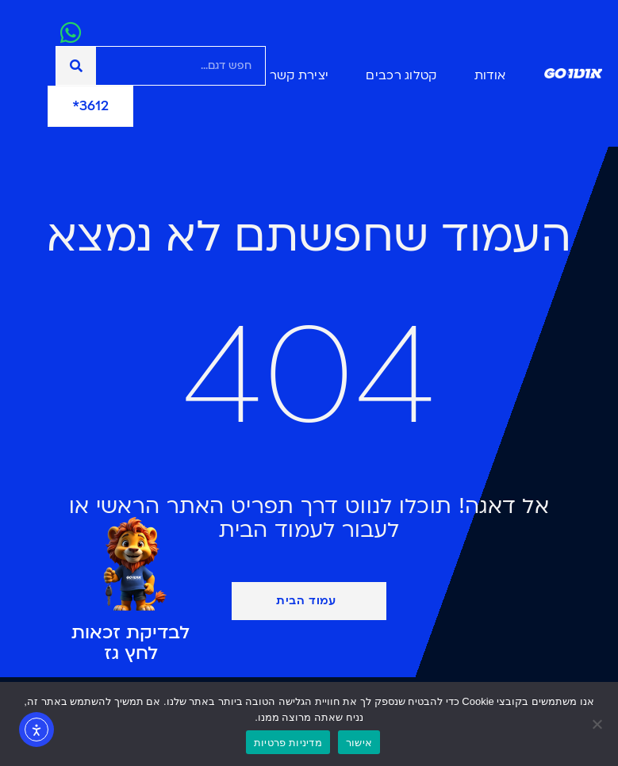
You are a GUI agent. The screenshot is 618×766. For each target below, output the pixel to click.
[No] (598, 724)
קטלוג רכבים (401, 75)
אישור (359, 743)
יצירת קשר (299, 75)
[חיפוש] (76, 66)
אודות (490, 75)
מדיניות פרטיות (288, 743)
